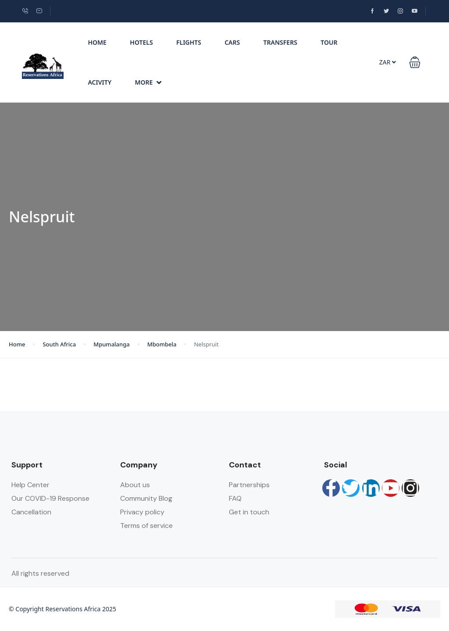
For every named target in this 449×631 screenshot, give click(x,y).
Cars (232, 42)
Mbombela (162, 344)
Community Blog (146, 498)
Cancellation (31, 512)
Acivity (99, 82)
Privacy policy (142, 512)
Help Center (30, 484)
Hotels (141, 42)
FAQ (235, 498)
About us (135, 484)
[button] (414, 62)
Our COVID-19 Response (50, 498)
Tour (329, 42)
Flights (188, 42)
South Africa (59, 344)
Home (97, 42)
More (148, 82)
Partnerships (249, 484)
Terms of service (146, 525)
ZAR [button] (387, 62)
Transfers (280, 42)
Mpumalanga (111, 344)
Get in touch (249, 512)
